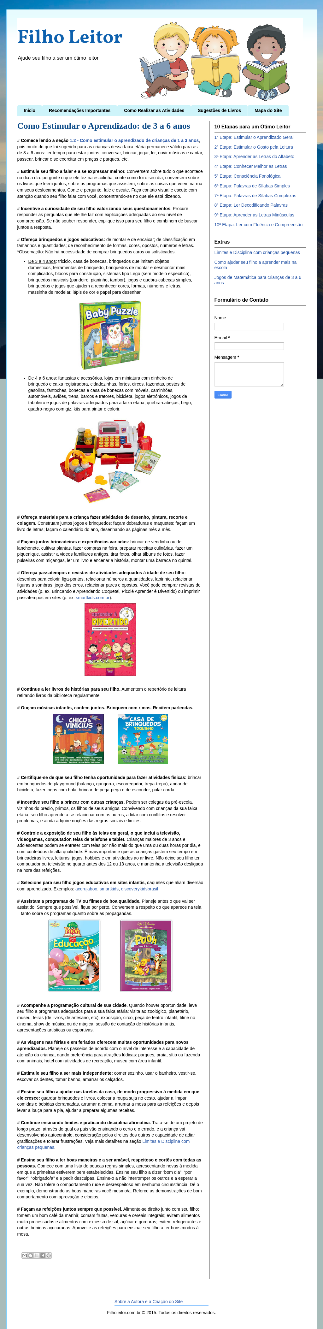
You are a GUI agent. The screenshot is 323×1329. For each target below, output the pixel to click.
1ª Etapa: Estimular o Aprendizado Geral (254, 137)
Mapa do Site (268, 110)
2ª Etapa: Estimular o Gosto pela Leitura (253, 147)
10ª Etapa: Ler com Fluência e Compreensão (258, 224)
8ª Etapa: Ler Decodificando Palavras (251, 205)
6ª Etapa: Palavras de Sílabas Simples (252, 185)
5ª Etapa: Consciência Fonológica (247, 176)
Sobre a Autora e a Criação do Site (149, 1301)
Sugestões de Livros (219, 110)
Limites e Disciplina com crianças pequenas (257, 252)
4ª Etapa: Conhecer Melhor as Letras (250, 166)
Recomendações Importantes (79, 110)
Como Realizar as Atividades (154, 110)
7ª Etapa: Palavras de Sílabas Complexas (255, 195)
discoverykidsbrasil (139, 888)
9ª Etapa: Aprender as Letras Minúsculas (254, 214)
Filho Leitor (70, 38)
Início (30, 110)
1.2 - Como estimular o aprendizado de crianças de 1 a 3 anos (134, 140)
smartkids (109, 888)
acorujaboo (86, 888)
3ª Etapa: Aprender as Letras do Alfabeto (254, 156)
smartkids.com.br (92, 597)
